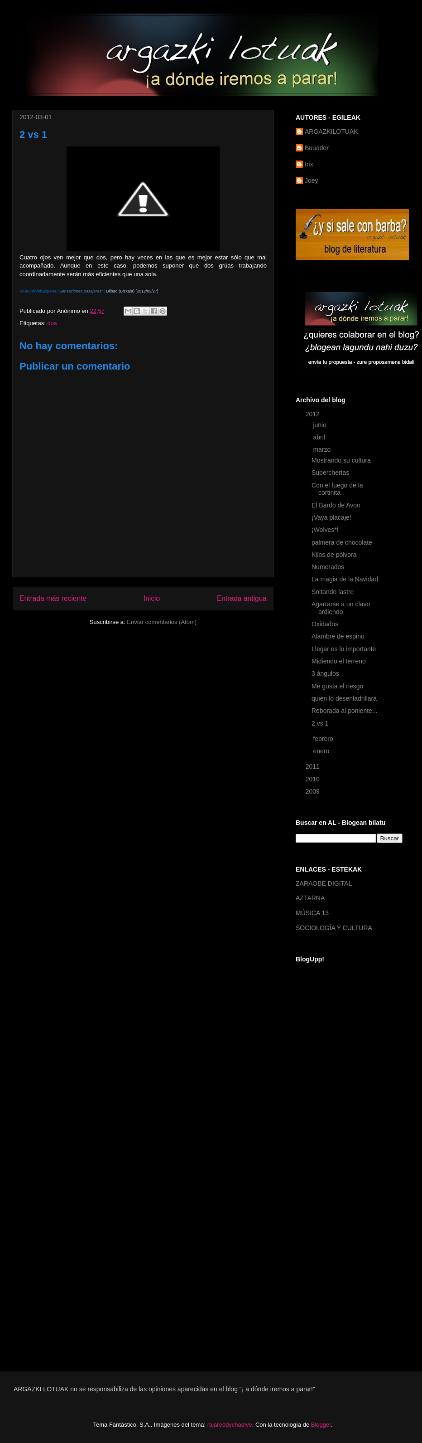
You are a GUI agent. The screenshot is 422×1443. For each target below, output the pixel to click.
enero (322, 751)
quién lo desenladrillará (344, 698)
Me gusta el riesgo (337, 686)
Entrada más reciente (52, 598)
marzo (322, 449)
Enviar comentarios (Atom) (162, 622)
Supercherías (330, 472)
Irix (309, 164)
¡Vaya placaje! (331, 517)
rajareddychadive (229, 1424)
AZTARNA (310, 898)
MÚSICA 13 (312, 912)
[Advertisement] (328, 1213)
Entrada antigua (242, 598)
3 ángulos (325, 673)
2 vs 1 (320, 723)
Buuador (317, 147)
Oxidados (325, 624)
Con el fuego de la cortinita (337, 489)
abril (319, 437)
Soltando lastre (333, 591)
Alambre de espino (338, 636)
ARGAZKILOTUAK (331, 131)
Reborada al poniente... (345, 710)
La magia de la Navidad (345, 579)
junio (320, 425)
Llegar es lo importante (344, 649)
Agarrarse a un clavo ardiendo (341, 607)
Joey (311, 180)
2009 (313, 791)
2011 (313, 766)
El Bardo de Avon (336, 505)
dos (52, 323)
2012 (313, 414)
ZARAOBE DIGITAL (324, 883)
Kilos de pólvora (334, 554)
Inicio (152, 598)
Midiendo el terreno (339, 661)
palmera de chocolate (342, 542)
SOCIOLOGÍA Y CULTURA (334, 927)
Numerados (328, 566)
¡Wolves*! (325, 529)
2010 (313, 779)
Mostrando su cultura (341, 460)
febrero (324, 738)
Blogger (321, 1424)
